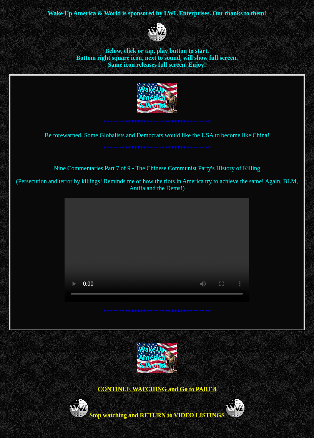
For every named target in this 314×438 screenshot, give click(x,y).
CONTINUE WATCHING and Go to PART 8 (157, 389)
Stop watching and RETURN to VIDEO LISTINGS (157, 415)
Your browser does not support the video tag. (157, 250)
